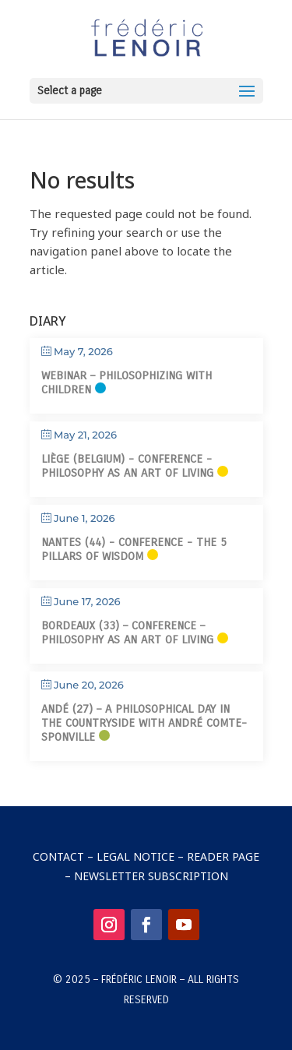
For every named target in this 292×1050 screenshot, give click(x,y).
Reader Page (223, 856)
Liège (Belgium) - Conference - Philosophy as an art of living (127, 466)
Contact (58, 856)
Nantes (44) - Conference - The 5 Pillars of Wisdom (134, 549)
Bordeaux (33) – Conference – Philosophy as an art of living (127, 632)
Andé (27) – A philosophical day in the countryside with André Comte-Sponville (144, 723)
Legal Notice (135, 856)
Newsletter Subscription (151, 876)
